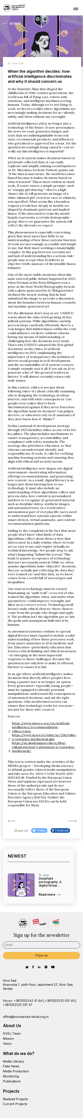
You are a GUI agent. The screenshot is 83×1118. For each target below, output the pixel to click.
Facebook (60, 830)
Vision (7, 1043)
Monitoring (11, 1076)
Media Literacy (13, 1061)
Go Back (12, 23)
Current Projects (15, 1104)
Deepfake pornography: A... (72, 821)
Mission (8, 1038)
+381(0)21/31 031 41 (17, 1005)
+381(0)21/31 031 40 (60, 1001)
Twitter (39, 830)
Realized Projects (15, 1099)
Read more (50, 894)
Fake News (11, 1066)
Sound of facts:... (12, 821)
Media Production (16, 1071)
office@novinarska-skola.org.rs (26, 1017)
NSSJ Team (12, 1033)
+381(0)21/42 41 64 (28, 1001)
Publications (12, 1081)
